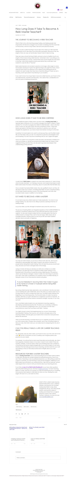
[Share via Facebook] (16, 413)
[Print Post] (28, 413)
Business (39, 17)
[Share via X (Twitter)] (19, 413)
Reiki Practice (18, 17)
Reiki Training (19, 406)
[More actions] (60, 25)
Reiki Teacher (33, 406)
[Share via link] (25, 413)
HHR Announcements (56, 17)
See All (65, 424)
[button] (67, 7)
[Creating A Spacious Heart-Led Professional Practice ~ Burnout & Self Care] (18, 432)
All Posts (11, 17)
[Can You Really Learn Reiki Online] (38, 432)
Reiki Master (26, 406)
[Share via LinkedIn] (22, 413)
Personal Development (29, 17)
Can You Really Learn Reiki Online (38, 439)
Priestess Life (45, 17)
